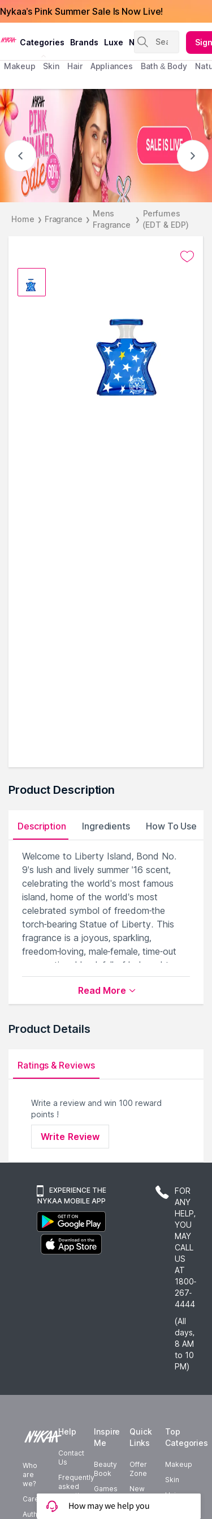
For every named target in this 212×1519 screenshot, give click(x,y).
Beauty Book (105, 1469)
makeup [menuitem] (19, 66)
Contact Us (71, 1457)
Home (22, 219)
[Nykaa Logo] (8, 39)
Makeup (178, 1464)
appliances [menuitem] (111, 66)
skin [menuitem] (51, 66)
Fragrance (64, 219)
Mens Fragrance (112, 219)
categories (42, 42)
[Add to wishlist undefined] (187, 256)
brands (84, 42)
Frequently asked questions (76, 1486)
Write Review (70, 1136)
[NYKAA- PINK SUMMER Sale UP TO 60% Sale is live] (106, 145)
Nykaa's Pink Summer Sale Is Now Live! (81, 11)
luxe (113, 42)
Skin (172, 1479)
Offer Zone (138, 1469)
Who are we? (30, 1474)
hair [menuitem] (75, 66)
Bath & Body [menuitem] (164, 66)
